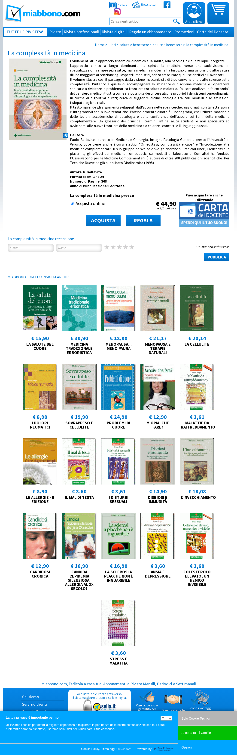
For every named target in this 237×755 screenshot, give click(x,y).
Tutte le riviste (22, 31)
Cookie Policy (90, 749)
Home (100, 44)
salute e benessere (134, 44)
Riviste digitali (114, 31)
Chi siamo (30, 696)
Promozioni (184, 31)
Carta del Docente (212, 31)
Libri (112, 44)
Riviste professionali (81, 31)
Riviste (55, 31)
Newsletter (144, 4)
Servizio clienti (34, 704)
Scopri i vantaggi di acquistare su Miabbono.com (200, 703)
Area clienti (194, 13)
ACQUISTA (103, 220)
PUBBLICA (217, 257)
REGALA (143, 220)
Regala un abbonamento (150, 31)
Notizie (118, 4)
